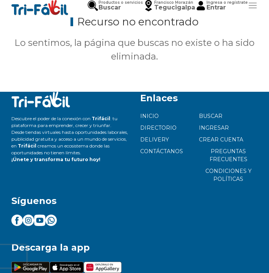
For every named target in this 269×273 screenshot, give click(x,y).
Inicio (149, 116)
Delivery (154, 139)
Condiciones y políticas (228, 175)
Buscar (210, 116)
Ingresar (214, 127)
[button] (169, 5)
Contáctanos (161, 151)
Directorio (158, 127)
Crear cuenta (221, 139)
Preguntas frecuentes (228, 155)
